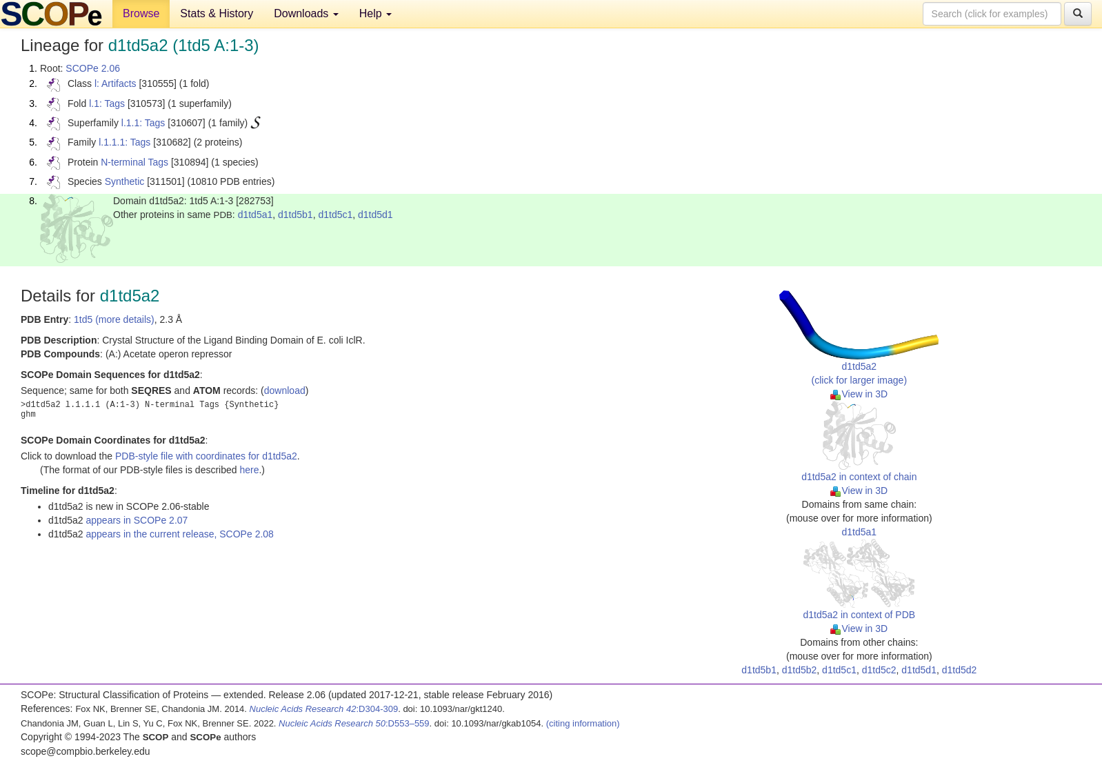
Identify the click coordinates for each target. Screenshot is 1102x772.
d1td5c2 (879, 669)
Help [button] (375, 13)
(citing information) (583, 723)
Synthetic (125, 181)
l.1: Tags (107, 103)
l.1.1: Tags (143, 122)
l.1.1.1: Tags (124, 142)
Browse (141, 13)
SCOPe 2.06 (93, 68)
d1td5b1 (295, 214)
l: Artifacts (115, 83)
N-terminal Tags (134, 162)
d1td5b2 (799, 669)
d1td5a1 (255, 214)
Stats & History (216, 13)
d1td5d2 (959, 669)
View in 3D (859, 393)
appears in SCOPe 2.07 (137, 520)
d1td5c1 (335, 214)
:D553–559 (354, 723)
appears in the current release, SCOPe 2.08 (180, 534)
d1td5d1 (375, 214)
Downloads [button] (306, 13)
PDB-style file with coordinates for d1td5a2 (206, 456)
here (249, 469)
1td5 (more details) (114, 319)
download (284, 390)
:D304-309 (324, 709)
